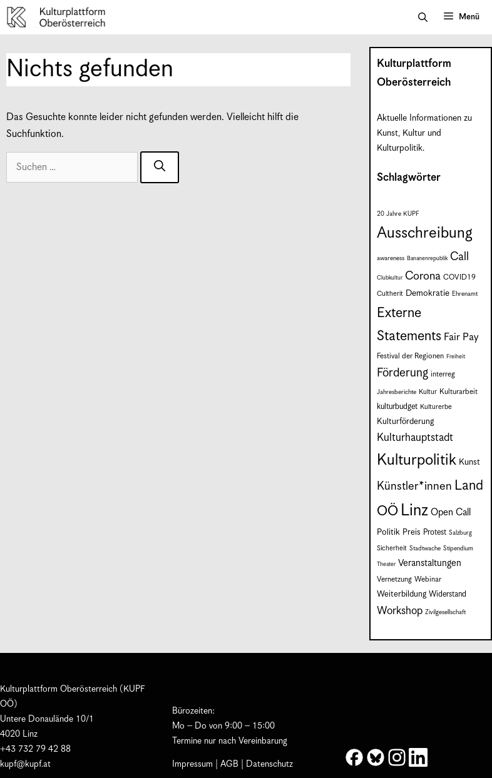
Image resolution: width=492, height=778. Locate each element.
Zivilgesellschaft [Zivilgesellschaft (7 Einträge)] (445, 612)
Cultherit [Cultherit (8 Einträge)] (390, 294)
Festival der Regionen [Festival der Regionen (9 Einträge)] (410, 356)
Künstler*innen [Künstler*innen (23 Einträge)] (414, 486)
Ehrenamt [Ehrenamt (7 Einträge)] (465, 294)
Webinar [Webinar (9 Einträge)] (427, 579)
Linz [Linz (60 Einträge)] (414, 511)
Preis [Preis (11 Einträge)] (411, 532)
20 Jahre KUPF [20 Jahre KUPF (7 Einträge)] (398, 214)
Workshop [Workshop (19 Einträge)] (400, 611)
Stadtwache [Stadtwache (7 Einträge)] (425, 548)
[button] (423, 17)
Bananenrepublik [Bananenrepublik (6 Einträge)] (427, 258)
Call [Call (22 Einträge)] (459, 256)
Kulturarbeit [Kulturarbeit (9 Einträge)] (458, 392)
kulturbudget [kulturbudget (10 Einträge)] (397, 407)
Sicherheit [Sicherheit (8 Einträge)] (392, 548)
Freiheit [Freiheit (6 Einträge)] (455, 356)
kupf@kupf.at (25, 764)
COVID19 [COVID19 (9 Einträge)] (459, 277)
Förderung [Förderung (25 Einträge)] (402, 373)
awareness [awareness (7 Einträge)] (390, 258)
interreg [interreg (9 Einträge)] (443, 374)
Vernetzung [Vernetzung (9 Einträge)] (394, 579)
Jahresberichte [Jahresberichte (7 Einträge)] (396, 392)
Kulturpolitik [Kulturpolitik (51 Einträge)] (416, 460)
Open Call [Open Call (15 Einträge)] (451, 512)
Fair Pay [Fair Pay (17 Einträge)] (461, 337)
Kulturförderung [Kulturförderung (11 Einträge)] (405, 422)
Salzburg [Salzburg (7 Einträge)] (460, 533)
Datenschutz (269, 764)
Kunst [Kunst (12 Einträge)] (469, 462)
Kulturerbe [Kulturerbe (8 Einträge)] (436, 407)
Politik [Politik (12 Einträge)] (388, 532)
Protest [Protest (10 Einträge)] (434, 532)
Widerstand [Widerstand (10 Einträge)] (447, 594)
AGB (229, 764)
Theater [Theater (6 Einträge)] (386, 564)
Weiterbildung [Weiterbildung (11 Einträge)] (401, 594)
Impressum (192, 764)
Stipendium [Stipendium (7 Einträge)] (458, 548)
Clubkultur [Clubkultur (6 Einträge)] (389, 278)
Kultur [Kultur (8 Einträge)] (428, 392)
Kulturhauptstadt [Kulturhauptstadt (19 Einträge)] (415, 438)
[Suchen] (159, 167)
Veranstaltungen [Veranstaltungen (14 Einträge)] (429, 563)
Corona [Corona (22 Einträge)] (423, 276)
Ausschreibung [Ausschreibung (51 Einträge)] (425, 233)
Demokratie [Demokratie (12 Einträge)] (427, 293)
